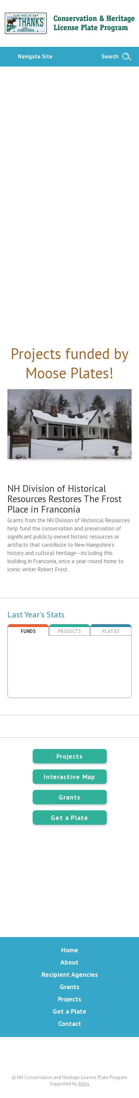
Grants (69, 797)
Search (110, 56)
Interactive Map (70, 776)
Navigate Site (35, 56)
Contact (69, 1023)
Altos (83, 1084)
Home (69, 950)
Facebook (69, 1055)
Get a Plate (69, 817)
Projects (69, 756)
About (69, 962)
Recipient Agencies (70, 974)
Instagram (98, 1055)
